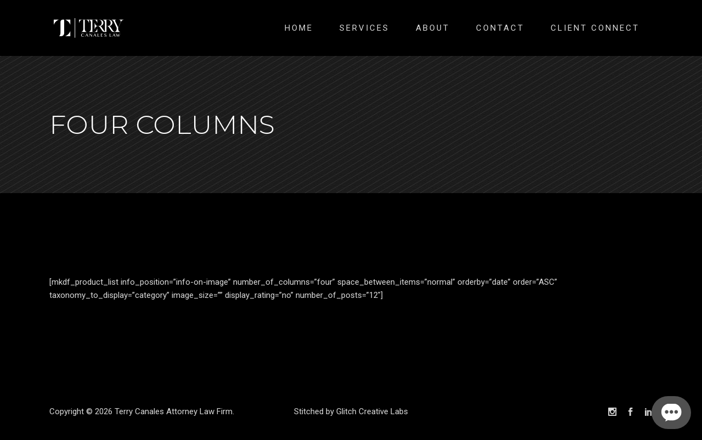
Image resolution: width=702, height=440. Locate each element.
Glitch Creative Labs (372, 411)
